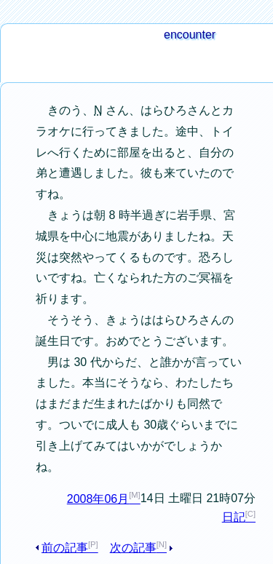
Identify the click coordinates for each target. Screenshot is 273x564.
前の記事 (64, 547)
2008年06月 (98, 499)
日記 (233, 517)
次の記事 (133, 547)
